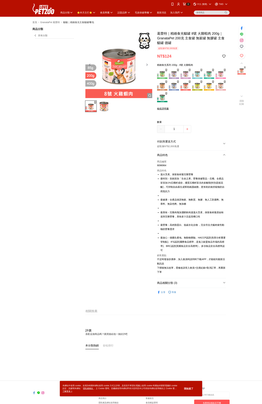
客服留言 (150, 398)
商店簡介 (103, 398)
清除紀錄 (241, 102)
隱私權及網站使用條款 (109, 402)
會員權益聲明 (152, 402)
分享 (161, 292)
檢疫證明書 (163, 108)
